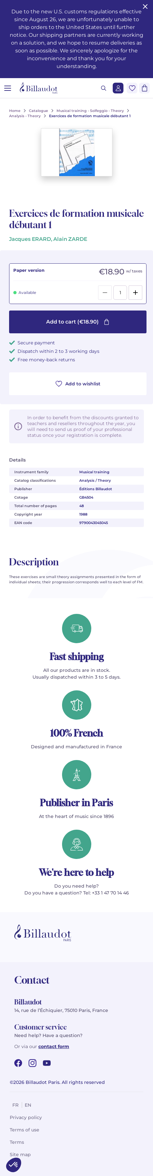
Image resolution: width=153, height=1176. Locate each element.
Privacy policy (26, 1117)
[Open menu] (7, 88)
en (28, 1105)
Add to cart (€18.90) (77, 322)
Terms (17, 1142)
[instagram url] (32, 1063)
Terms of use (24, 1130)
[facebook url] (18, 1063)
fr (15, 1105)
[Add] (135, 292)
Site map (20, 1154)
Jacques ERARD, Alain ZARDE (48, 239)
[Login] (118, 88)
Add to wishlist (78, 384)
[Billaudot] (38, 88)
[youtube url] (47, 1063)
